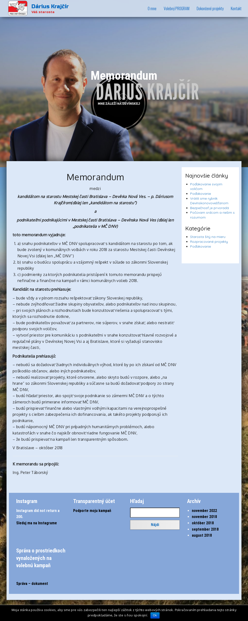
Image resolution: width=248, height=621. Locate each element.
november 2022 (204, 510)
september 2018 (205, 529)
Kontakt (236, 8)
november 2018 (204, 516)
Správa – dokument (32, 583)
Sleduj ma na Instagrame (36, 523)
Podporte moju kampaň (92, 510)
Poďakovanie (200, 193)
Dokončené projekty (210, 8)
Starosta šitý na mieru (207, 237)
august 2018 (202, 535)
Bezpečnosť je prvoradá (209, 208)
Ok (155, 615)
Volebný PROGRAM (176, 8)
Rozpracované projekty (209, 241)
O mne (152, 8)
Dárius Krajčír (50, 6)
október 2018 (203, 523)
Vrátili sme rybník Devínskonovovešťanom (209, 200)
